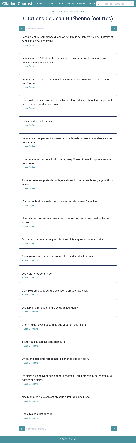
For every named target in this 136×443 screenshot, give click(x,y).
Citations (50, 3)
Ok (131, 3)
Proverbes (81, 3)
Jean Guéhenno (31, 45)
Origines (91, 3)
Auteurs (60, 3)
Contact (72, 439)
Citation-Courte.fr (18, 3)
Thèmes (70, 3)
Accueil (40, 3)
